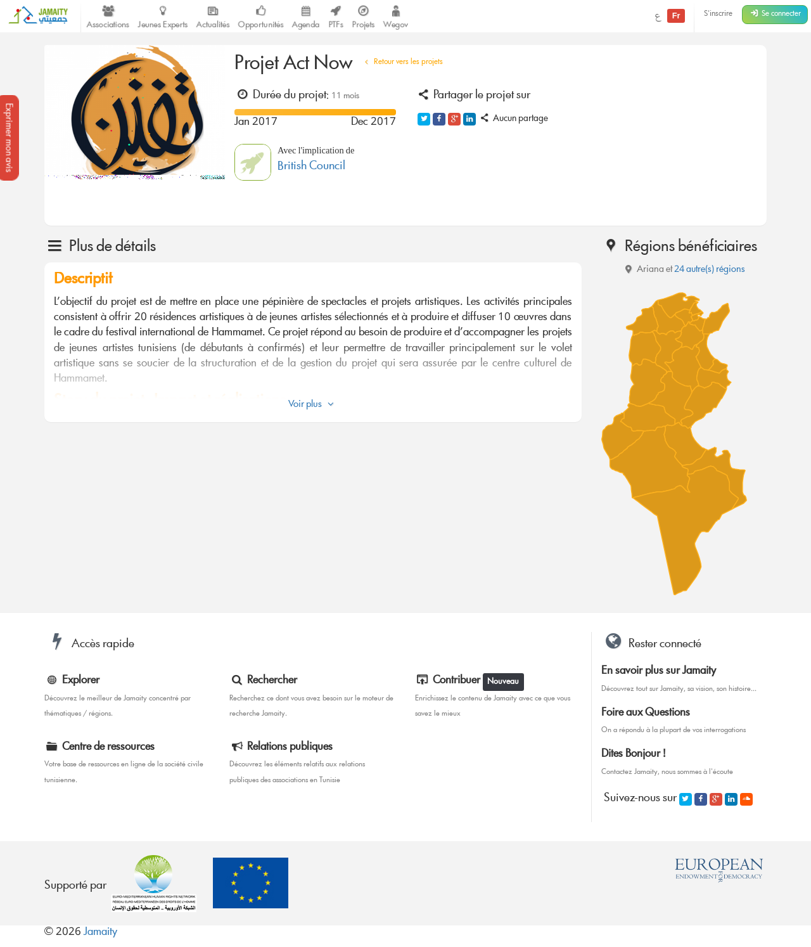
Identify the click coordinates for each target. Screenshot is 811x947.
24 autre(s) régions (709, 270)
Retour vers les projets (402, 62)
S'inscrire (718, 14)
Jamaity (100, 933)
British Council (311, 167)
